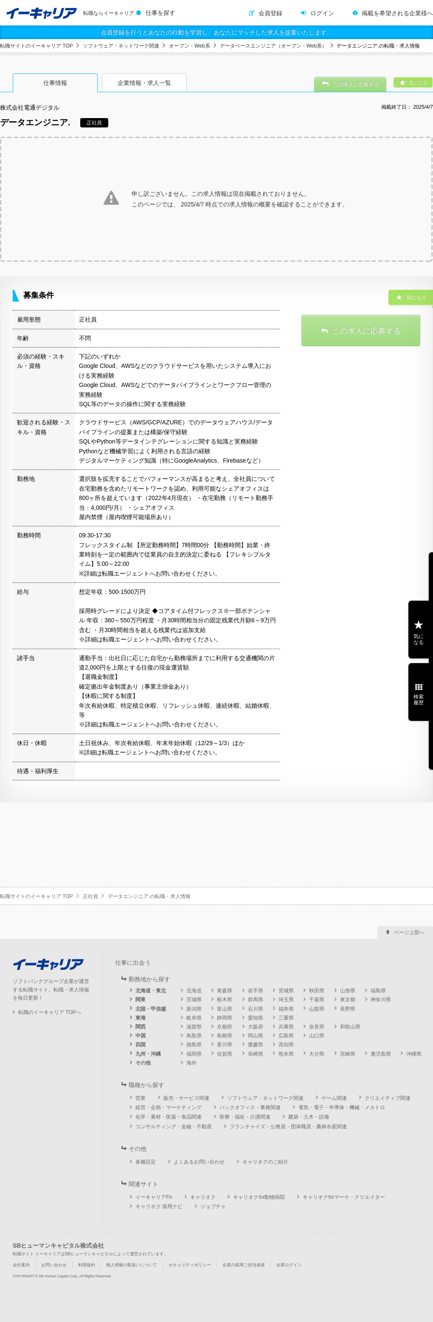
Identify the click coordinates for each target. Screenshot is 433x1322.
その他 (143, 1063)
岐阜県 (194, 1018)
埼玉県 (286, 1000)
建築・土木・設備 (308, 1117)
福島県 (378, 991)
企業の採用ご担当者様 (243, 1265)
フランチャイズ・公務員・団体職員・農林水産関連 (288, 1127)
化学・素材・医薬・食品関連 (168, 1117)
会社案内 (21, 1265)
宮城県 (286, 991)
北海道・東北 (150, 991)
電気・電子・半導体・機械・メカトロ (341, 1107)
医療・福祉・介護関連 (244, 1117)
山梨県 (316, 1009)
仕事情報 (55, 82)
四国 (140, 1045)
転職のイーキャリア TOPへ (49, 1012)
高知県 (286, 1045)
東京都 (347, 1000)
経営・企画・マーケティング (168, 1107)
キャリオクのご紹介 (265, 1162)
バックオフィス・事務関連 (250, 1107)
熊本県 (286, 1054)
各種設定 (145, 1162)
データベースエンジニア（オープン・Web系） (273, 46)
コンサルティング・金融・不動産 (173, 1127)
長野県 (347, 1009)
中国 (140, 1036)
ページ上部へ (409, 932)
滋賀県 (194, 1027)
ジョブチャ (213, 1206)
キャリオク (203, 1197)
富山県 (224, 1009)
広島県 (286, 1036)
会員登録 (270, 13)
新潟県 (194, 1009)
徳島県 (194, 1045)
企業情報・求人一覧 (144, 82)
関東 (140, 1000)
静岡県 (224, 1018)
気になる (418, 639)
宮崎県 (347, 1054)
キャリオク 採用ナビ (159, 1206)
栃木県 (224, 1000)
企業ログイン (289, 1265)
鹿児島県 (381, 1054)
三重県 (286, 1018)
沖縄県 (414, 1054)
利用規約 (86, 1265)
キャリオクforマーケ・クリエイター (344, 1197)
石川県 (255, 1009)
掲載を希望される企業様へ (397, 13)
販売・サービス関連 (186, 1098)
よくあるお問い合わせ (199, 1162)
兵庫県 (286, 1027)
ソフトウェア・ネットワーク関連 (121, 46)
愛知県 (255, 1018)
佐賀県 (224, 1054)
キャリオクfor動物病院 (259, 1197)
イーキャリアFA (153, 1197)
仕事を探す (160, 12)
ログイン (322, 13)
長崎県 (255, 1054)
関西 (140, 1027)
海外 (191, 1063)
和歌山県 (350, 1027)
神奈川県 (381, 1000)
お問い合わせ (54, 1265)
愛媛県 (255, 1045)
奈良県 (316, 1027)
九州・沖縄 (148, 1054)
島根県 (224, 1036)
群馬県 (255, 1000)
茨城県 (194, 1000)
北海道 (194, 991)
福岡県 (194, 1054)
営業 (140, 1098)
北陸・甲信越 (150, 1009)
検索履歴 (418, 700)
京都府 (224, 1027)
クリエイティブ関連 (388, 1098)
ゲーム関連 (334, 1098)
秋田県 (316, 991)
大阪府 (255, 1027)
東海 (140, 1018)
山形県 (347, 991)
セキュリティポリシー (190, 1265)
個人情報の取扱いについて (131, 1265)
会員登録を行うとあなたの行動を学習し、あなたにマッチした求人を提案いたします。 (216, 32)
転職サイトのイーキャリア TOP (36, 46)
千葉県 (316, 1000)
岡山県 (255, 1036)
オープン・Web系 (189, 46)
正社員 (90, 896)
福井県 (286, 1009)
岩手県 (255, 991)
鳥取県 (194, 1036)
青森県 (224, 991)
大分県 (316, 1054)
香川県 (224, 1045)
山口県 (316, 1036)
